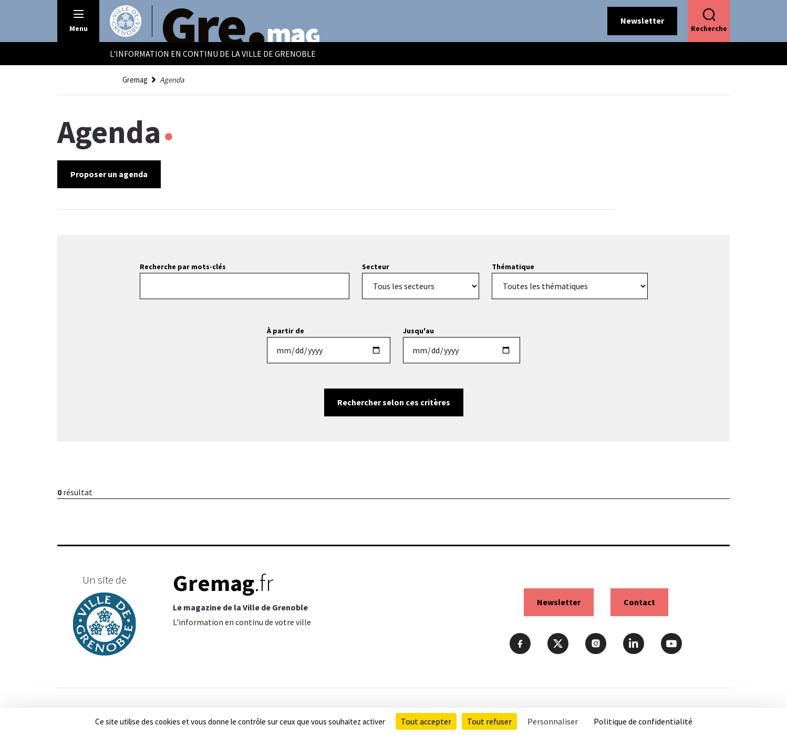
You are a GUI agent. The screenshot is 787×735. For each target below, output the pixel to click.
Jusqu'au (418, 330)
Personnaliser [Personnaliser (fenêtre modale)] (552, 721)
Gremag (135, 80)
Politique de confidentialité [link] (643, 721)
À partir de (285, 330)
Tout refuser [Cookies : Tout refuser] (489, 721)
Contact (639, 602)
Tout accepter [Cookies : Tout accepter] (426, 721)
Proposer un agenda (109, 174)
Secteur (375, 266)
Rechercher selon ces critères (393, 402)
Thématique (513, 266)
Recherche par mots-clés (183, 266)
